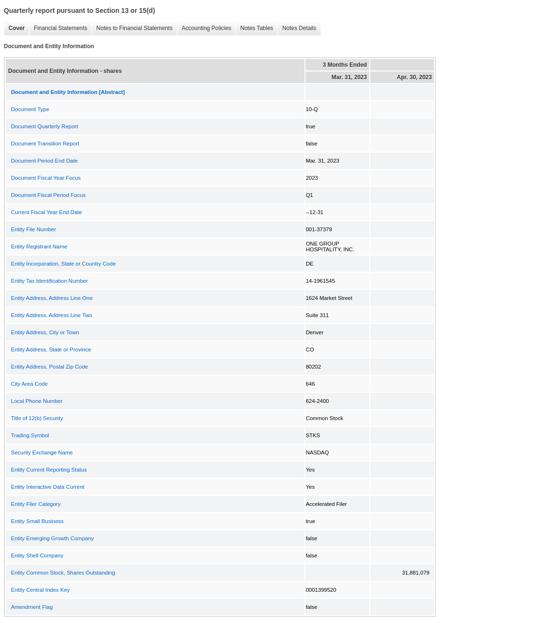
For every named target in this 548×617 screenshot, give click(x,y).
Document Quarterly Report (44, 126)
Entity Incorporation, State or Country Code (63, 264)
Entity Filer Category (36, 504)
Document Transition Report (45, 143)
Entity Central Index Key (40, 590)
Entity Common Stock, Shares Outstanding (63, 573)
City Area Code (29, 384)
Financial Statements (58, 28)
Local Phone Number (36, 401)
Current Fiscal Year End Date (46, 212)
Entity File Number (33, 229)
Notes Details (296, 28)
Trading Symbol (30, 435)
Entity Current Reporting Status (49, 470)
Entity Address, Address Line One (51, 298)
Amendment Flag (32, 607)
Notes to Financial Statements (132, 28)
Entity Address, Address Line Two (51, 315)
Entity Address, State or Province (51, 349)
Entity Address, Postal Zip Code (49, 367)
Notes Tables (254, 28)
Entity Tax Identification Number (49, 281)
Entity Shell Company (37, 555)
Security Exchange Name (42, 452)
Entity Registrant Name (39, 246)
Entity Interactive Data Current (47, 487)
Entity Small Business (37, 521)
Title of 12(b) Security (37, 418)
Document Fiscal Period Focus (48, 195)
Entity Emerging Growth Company (52, 538)
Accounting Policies (204, 28)
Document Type (30, 109)
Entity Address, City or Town (45, 332)
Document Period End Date (44, 161)
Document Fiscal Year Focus (46, 178)
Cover (14, 28)
